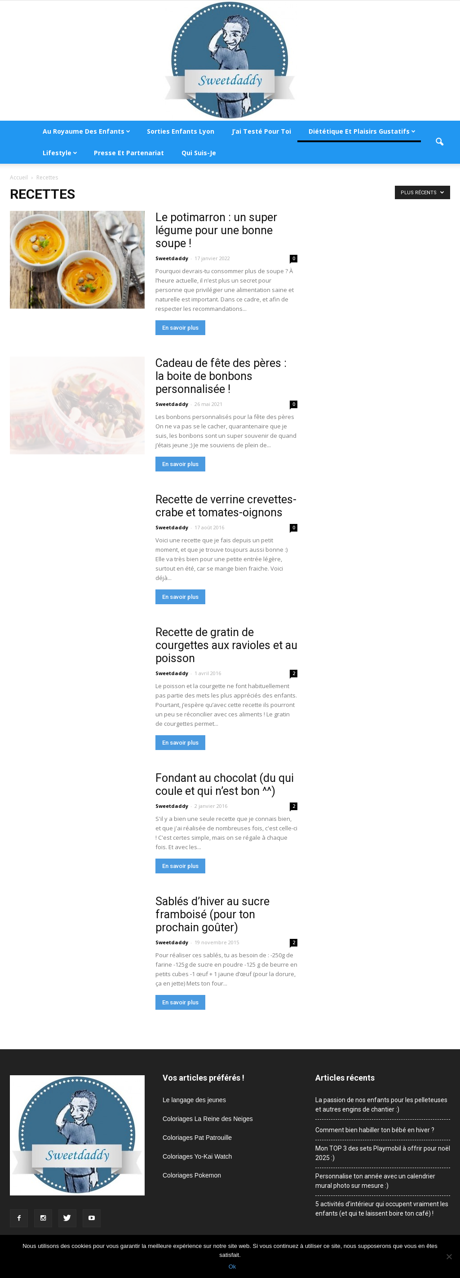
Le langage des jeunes (194, 1100)
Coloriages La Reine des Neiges (208, 1118)
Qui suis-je (198, 152)
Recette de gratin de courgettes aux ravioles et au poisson (226, 645)
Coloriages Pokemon (192, 1175)
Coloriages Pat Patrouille (197, 1137)
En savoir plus (180, 327)
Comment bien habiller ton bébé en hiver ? (374, 1130)
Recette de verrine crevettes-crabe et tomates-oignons (225, 506)
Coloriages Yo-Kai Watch (197, 1156)
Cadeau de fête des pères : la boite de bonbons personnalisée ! (221, 376)
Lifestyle (60, 152)
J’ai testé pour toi (261, 131)
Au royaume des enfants (86, 131)
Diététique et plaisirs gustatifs (362, 131)
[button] (439, 142)
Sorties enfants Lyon (180, 131)
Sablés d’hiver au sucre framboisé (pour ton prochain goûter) (212, 914)
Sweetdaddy (171, 258)
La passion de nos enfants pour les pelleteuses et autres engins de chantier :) (381, 1104)
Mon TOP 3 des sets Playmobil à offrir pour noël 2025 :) (382, 1153)
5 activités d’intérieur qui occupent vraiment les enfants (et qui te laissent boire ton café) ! (381, 1208)
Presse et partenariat (129, 152)
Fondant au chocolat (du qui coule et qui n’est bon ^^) (224, 785)
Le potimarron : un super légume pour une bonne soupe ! (216, 230)
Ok (232, 1266)
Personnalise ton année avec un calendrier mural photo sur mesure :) (375, 1181)
